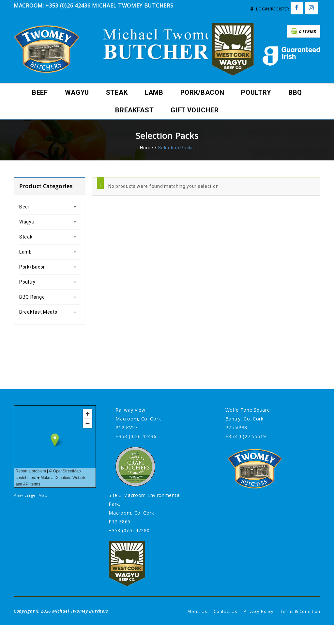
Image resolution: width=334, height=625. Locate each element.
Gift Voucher (195, 110)
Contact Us (225, 611)
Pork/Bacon (202, 92)
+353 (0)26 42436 (135, 436)
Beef (40, 92)
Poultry (256, 92)
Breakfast (134, 110)
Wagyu (77, 92)
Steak (117, 92)
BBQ (295, 92)
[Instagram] (311, 8)
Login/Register (269, 9)
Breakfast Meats (38, 312)
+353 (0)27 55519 (245, 436)
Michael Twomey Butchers (80, 611)
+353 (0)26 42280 (129, 530)
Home (146, 147)
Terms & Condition (300, 611)
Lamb (153, 92)
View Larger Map (31, 495)
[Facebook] (297, 8)
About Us (197, 611)
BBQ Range (32, 297)
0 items (307, 31)
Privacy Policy (259, 611)
